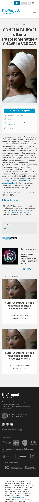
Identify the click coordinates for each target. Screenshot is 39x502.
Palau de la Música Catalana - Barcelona (18, 124)
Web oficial (26, 269)
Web (6, 228)
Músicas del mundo (10, 200)
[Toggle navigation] (34, 13)
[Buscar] (11, 2)
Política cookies (19, 497)
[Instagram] (26, 3)
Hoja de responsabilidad (20, 212)
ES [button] (33, 3)
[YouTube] (11, 424)
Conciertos (19, 24)
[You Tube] (29, 3)
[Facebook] (22, 3)
